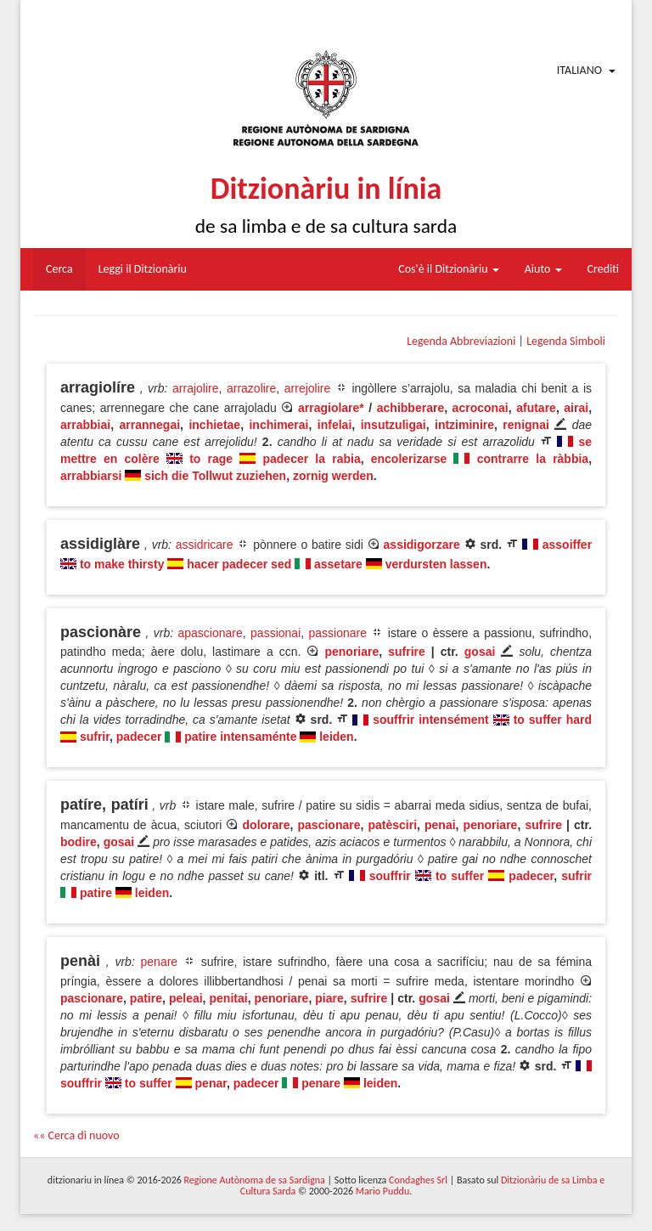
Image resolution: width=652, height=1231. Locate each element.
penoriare (351, 651)
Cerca (59, 269)
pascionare (329, 825)
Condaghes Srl (418, 1180)
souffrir (390, 876)
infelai (334, 425)
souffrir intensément (430, 719)
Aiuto (543, 269)
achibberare (410, 408)
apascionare (209, 633)
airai (576, 408)
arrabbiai (85, 425)
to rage (211, 459)
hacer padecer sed (239, 564)
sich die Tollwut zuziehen (215, 476)
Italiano (579, 70)
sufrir (95, 736)
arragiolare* (331, 408)
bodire (78, 842)
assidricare (204, 544)
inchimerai (278, 425)
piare (329, 998)
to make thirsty (122, 564)
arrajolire (195, 388)
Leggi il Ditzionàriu (142, 269)
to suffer (460, 876)
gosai (480, 651)
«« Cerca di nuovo (76, 1135)
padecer (139, 736)
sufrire (406, 651)
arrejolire (307, 388)
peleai (186, 998)
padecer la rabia (311, 459)
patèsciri (392, 825)
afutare (536, 408)
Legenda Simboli (565, 341)
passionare (338, 633)
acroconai (480, 408)
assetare (338, 564)
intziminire (464, 425)
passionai (275, 633)
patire (96, 893)
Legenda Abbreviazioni (461, 341)
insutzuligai (393, 425)
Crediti (603, 269)
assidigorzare (422, 544)
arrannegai (149, 425)
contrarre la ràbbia (533, 459)
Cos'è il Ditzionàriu (448, 269)
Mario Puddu (382, 1191)
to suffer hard (553, 719)
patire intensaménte (240, 736)
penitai (229, 998)
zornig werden (333, 476)
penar (211, 1083)
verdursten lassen (436, 564)
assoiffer (567, 544)
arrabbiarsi (90, 476)
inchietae (214, 425)
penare (159, 961)
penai (440, 825)
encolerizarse (409, 459)
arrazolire (251, 388)
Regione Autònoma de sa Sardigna (254, 1180)
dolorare (266, 825)
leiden (336, 736)
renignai (525, 425)
